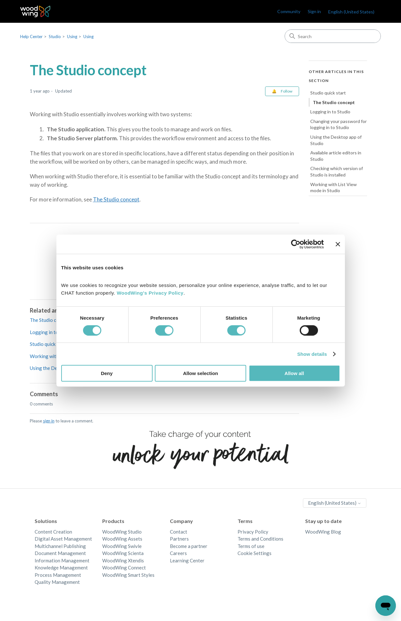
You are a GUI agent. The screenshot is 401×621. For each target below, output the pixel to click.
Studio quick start (48, 344)
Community (288, 11)
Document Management (60, 553)
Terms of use (251, 546)
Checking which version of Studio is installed (336, 171)
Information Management (62, 560)
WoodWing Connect (124, 567)
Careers (178, 553)
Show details (312, 353)
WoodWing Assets (122, 539)
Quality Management (57, 582)
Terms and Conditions (260, 539)
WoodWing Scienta (123, 553)
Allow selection (200, 373)
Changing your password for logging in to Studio (338, 124)
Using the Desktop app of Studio (336, 140)
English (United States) (351, 11)
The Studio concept (116, 199)
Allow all (294, 373)
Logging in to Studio (51, 332)
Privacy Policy (253, 532)
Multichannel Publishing (60, 546)
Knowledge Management (61, 567)
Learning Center (187, 560)
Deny (107, 373)
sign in (48, 420)
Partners (179, 539)
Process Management (58, 575)
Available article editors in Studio (335, 156)
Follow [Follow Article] (286, 91)
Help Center (31, 36)
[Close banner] (338, 244)
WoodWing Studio (122, 532)
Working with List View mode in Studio (333, 187)
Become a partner (188, 546)
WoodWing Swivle (122, 546)
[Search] (332, 36)
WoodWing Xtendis (123, 560)
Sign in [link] (314, 11)
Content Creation (53, 532)
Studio (55, 36)
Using (72, 36)
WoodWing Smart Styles (128, 575)
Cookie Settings (255, 553)
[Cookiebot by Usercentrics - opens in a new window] (296, 244)
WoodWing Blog (323, 532)
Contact (178, 532)
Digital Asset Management (63, 539)
